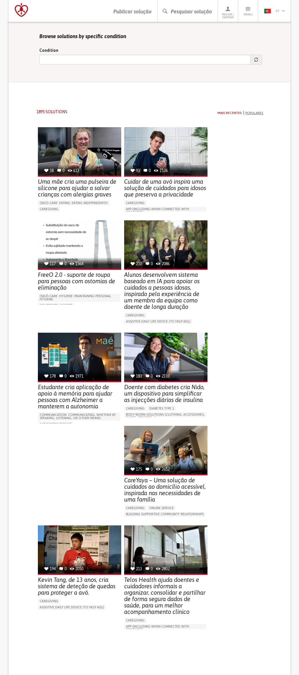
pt (274, 11)
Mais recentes (229, 114)
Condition (48, 51)
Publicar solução (132, 11)
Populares (254, 114)
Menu (248, 11)
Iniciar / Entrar (228, 12)
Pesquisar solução (187, 11)
